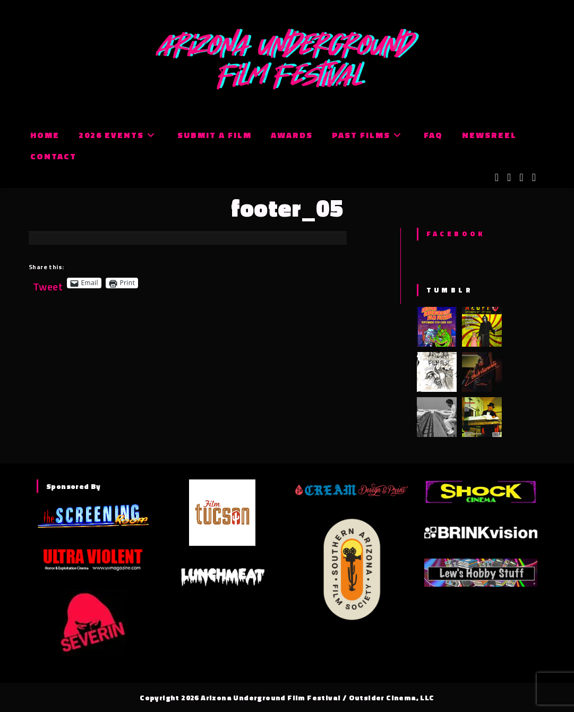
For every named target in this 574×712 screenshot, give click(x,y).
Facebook (455, 233)
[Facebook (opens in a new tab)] (509, 177)
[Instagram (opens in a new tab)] (521, 177)
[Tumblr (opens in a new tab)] (534, 177)
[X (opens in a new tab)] (497, 177)
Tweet (48, 282)
